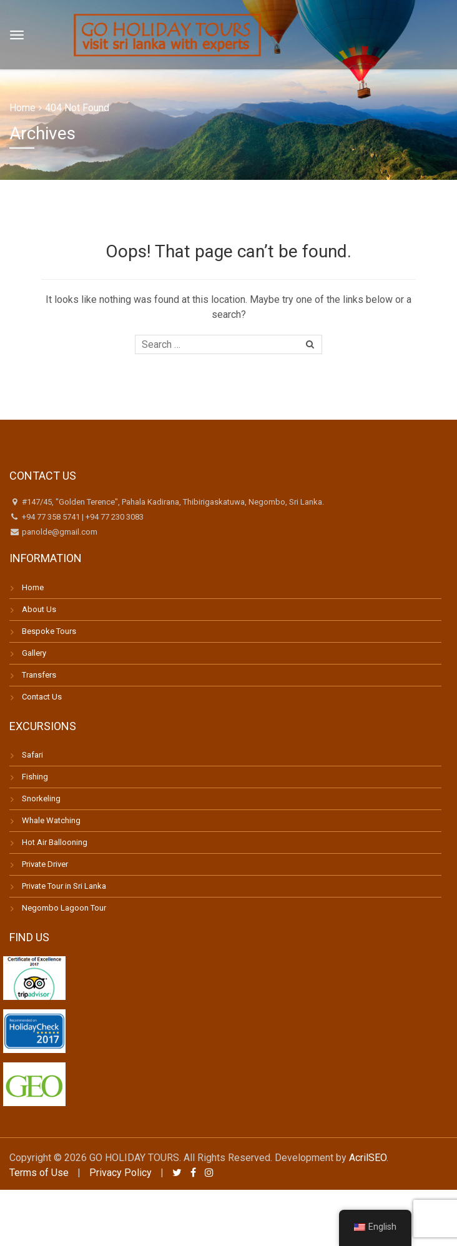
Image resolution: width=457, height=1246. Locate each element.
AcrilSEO (367, 1158)
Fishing (35, 776)
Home (22, 108)
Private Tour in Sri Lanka (64, 886)
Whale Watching (51, 820)
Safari (32, 754)
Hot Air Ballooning (54, 842)
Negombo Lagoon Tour (64, 907)
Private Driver (45, 864)
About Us (39, 609)
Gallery (34, 653)
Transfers (39, 675)
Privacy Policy (120, 1173)
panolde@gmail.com (58, 531)
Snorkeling (41, 798)
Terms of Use (39, 1173)
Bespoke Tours (49, 631)
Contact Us (42, 696)
